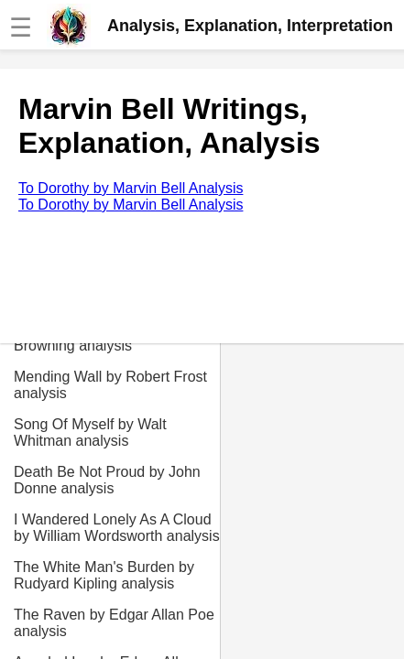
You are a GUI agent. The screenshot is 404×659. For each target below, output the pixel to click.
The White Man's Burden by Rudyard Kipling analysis (104, 575)
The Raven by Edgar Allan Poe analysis (114, 623)
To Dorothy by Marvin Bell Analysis (130, 188)
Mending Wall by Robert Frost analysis (110, 385)
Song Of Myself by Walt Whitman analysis (90, 432)
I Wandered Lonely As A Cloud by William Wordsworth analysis (117, 528)
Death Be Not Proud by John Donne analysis (107, 480)
